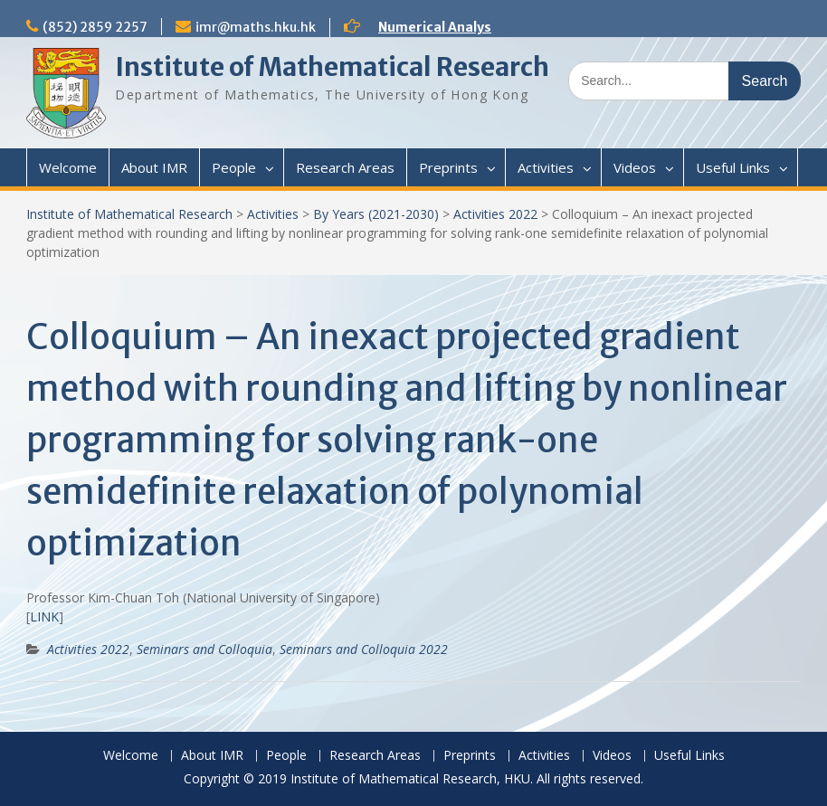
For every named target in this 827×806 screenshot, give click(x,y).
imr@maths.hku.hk (255, 27)
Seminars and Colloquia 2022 (364, 649)
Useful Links (733, 167)
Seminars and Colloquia (204, 649)
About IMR (154, 167)
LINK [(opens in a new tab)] (44, 616)
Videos (634, 167)
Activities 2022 (495, 214)
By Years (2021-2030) (376, 214)
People (234, 167)
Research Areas (345, 167)
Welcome (68, 167)
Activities (546, 167)
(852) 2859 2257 (95, 27)
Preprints (448, 167)
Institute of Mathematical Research (332, 67)
